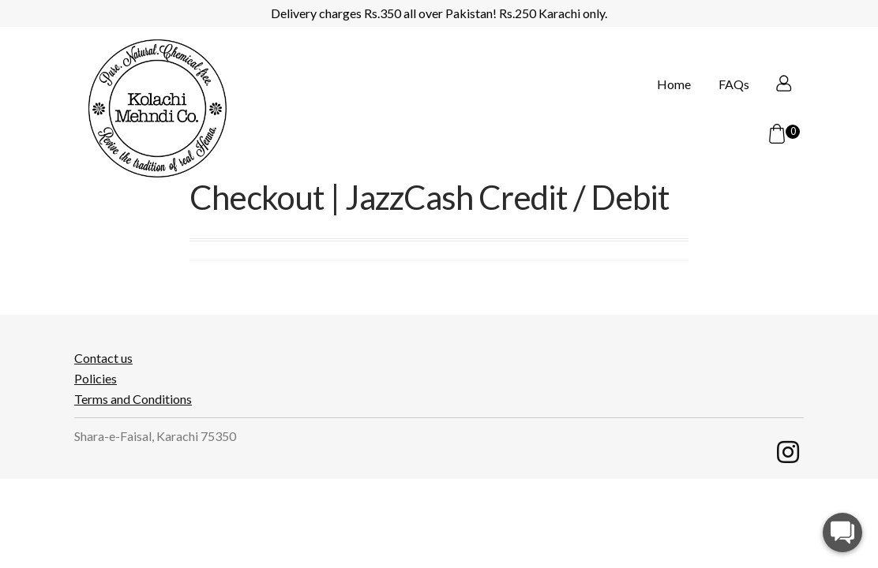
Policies (95, 379)
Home (649, 134)
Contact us (103, 358)
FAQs (708, 134)
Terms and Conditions (133, 399)
